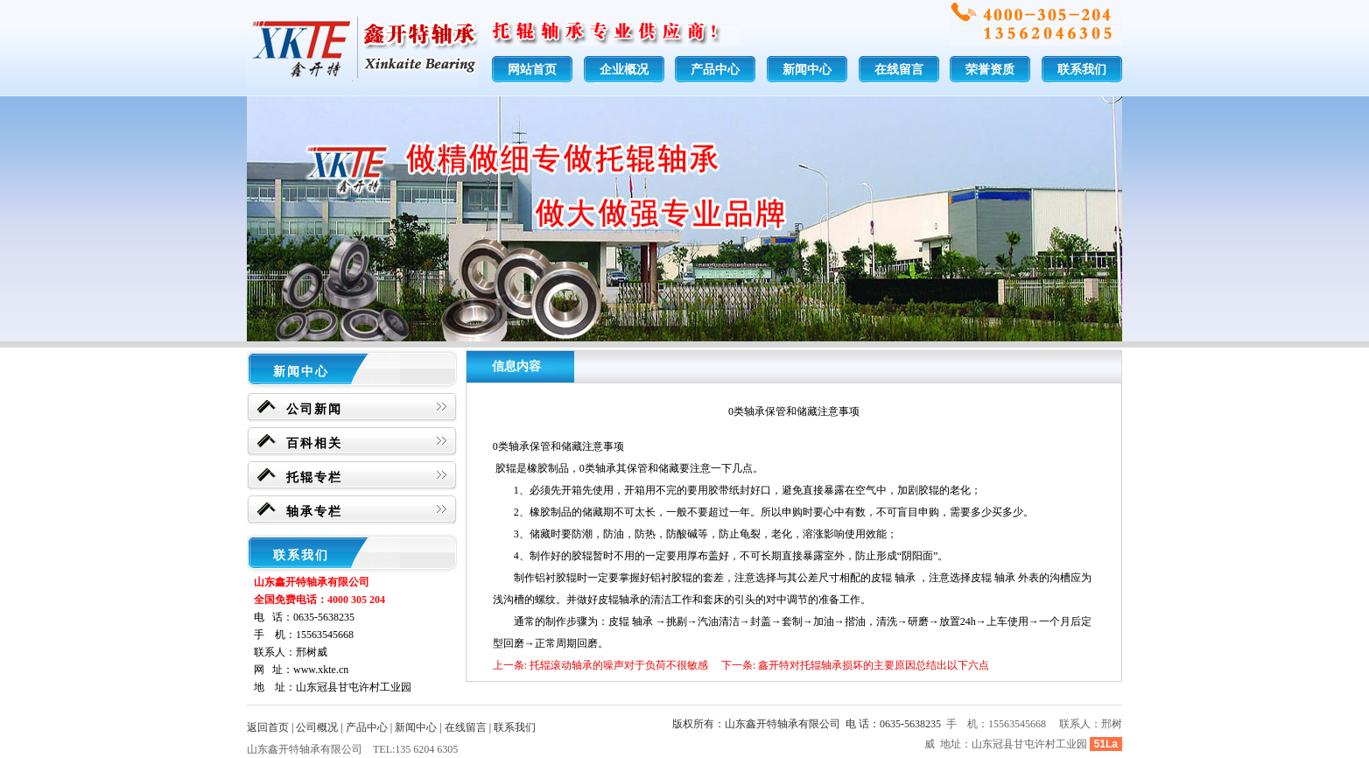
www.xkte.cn (320, 669)
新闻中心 (807, 69)
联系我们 (1081, 69)
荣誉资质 (989, 69)
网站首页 (532, 69)
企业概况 (624, 69)
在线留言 (898, 69)
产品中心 (715, 69)
